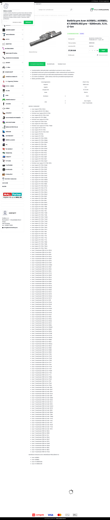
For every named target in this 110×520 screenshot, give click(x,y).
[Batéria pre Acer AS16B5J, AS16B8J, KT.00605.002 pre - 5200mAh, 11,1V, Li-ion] (45, 36)
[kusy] (92, 50)
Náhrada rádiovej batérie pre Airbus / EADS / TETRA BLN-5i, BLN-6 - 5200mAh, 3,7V (58, 493)
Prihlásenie (95, 1)
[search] (71, 10)
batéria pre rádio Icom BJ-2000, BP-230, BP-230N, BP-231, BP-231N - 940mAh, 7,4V (78, 493)
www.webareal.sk (61, 518)
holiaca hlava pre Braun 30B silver (37, 493)
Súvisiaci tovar (62, 64)
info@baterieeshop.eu (11, 227)
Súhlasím (28, 22)
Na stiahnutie (50, 64)
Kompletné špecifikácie (37, 64)
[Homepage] (1, 4)
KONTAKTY (38, 4)
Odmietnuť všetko (17, 22)
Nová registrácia (105, 1)
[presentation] (29, 489)
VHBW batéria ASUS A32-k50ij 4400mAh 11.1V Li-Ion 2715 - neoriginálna (99, 490)
